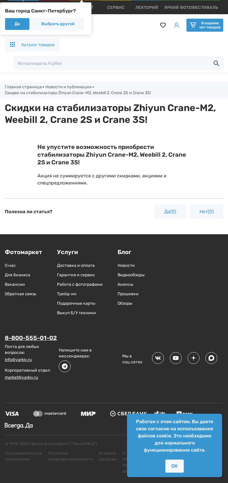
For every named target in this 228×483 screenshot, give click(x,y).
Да (17, 23)
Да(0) (170, 211)
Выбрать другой (58, 23)
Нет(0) (207, 211)
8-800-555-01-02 (31, 337)
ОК (174, 466)
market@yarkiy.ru (21, 377)
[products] (116, 7)
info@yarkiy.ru (18, 359)
